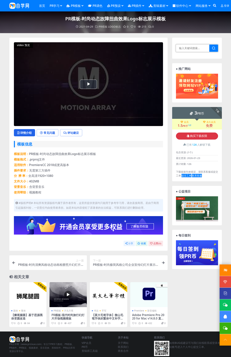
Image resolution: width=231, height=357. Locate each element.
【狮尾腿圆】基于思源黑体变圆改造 (27, 316)
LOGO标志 (114, 26)
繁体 (23, 310)
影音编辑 (152, 310)
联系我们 (123, 347)
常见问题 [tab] (47, 133)
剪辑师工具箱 (90, 351)
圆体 (15, 310)
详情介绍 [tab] (24, 133)
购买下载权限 (197, 135)
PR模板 (103, 26)
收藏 (141, 243)
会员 (185, 122)
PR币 (85, 347)
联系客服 (197, 175)
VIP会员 (86, 343)
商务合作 (123, 351)
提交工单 (186, 175)
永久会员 (209, 122)
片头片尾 (68, 310)
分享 (129, 243)
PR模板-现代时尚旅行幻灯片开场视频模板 (68, 316)
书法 (96, 310)
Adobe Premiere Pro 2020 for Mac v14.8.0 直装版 (148, 318)
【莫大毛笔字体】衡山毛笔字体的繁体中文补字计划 (107, 318)
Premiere (139, 310)
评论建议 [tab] (71, 133)
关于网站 (123, 343)
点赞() (155, 243)
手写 (104, 310)
